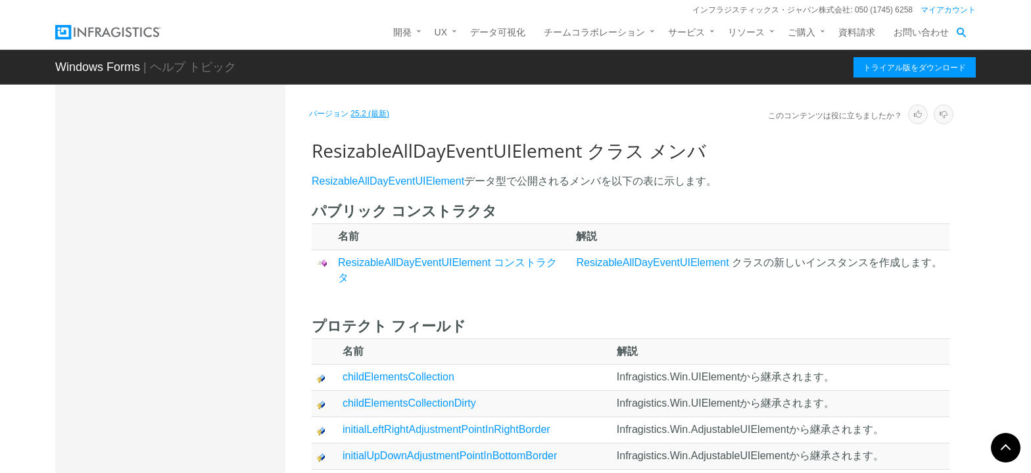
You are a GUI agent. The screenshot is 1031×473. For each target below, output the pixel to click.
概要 (150, 298)
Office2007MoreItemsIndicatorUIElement (205, 225)
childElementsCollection (398, 376)
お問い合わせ (921, 32)
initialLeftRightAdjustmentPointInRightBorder (446, 429)
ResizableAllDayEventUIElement (199, 278)
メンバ (154, 321)
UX (441, 32)
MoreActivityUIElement (175, 173)
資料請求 (856, 32)
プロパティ (164, 403)
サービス (686, 32)
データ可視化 (497, 32)
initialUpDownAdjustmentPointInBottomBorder (450, 455)
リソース (746, 32)
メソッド (159, 380)
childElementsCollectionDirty (409, 403)
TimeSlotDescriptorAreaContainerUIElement (205, 437)
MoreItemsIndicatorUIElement (190, 196)
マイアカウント (948, 9)
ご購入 (801, 32)
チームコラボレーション (594, 32)
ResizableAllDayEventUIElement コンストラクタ (209, 351)
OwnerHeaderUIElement (179, 255)
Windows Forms (97, 67)
